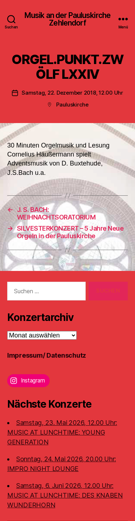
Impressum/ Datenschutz (46, 355)
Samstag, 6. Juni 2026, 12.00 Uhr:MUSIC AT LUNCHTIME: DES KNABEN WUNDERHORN (65, 495)
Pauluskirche (72, 104)
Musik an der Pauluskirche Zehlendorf (67, 19)
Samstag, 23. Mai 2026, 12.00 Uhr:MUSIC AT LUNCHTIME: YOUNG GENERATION (62, 432)
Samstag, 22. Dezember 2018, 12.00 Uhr (72, 92)
